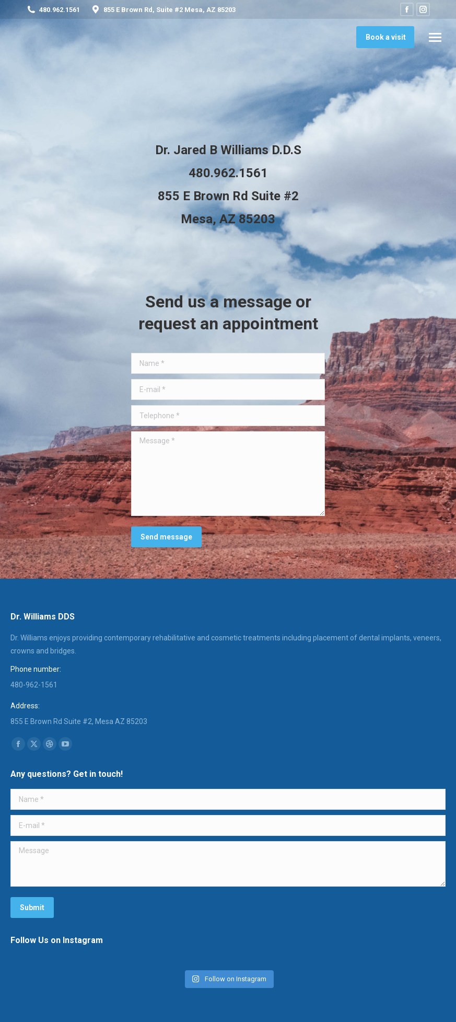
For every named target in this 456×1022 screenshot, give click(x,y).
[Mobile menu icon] (435, 37)
